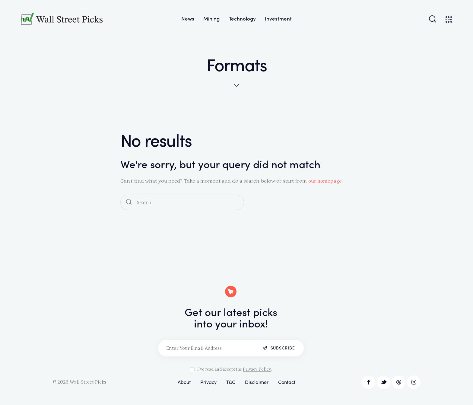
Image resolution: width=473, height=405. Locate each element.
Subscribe (282, 348)
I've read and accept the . (234, 369)
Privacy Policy (257, 369)
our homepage (325, 181)
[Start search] (128, 202)
